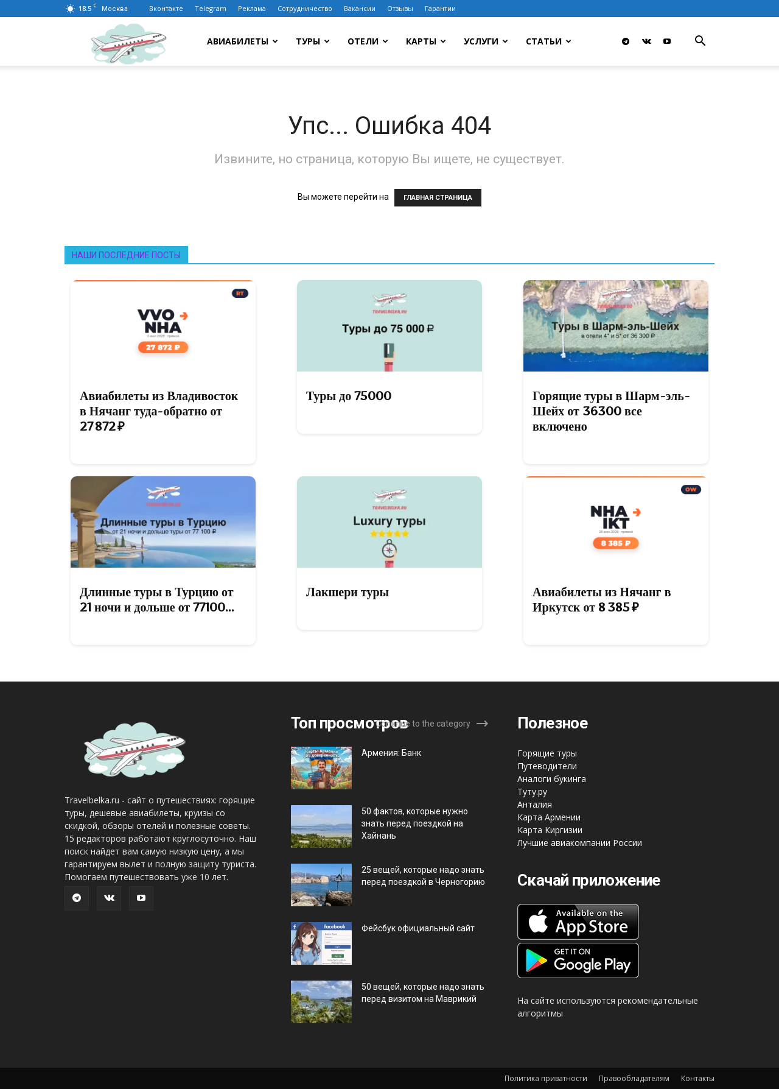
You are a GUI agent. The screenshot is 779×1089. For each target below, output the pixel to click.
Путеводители (547, 766)
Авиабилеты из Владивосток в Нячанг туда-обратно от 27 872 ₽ (159, 411)
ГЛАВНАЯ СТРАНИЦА (437, 198)
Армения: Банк (391, 753)
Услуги (486, 41)
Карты (426, 41)
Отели (368, 41)
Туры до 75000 (348, 396)
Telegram (210, 8)
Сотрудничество (305, 8)
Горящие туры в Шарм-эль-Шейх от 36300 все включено (611, 411)
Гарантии (440, 8)
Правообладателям (634, 1078)
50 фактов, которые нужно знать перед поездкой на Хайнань (415, 823)
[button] (699, 42)
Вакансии (360, 8)
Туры (313, 41)
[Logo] (144, 41)
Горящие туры (547, 753)
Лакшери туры (347, 592)
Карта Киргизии (549, 830)
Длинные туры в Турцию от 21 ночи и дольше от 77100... (157, 600)
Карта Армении (549, 817)
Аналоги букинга (551, 778)
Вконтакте (166, 8)
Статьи (548, 41)
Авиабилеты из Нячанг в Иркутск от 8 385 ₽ (602, 600)
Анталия (534, 804)
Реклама (252, 8)
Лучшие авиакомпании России (579, 842)
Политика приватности (546, 1078)
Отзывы (400, 8)
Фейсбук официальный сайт (418, 928)
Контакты (697, 1078)
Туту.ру (532, 791)
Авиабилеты (242, 41)
